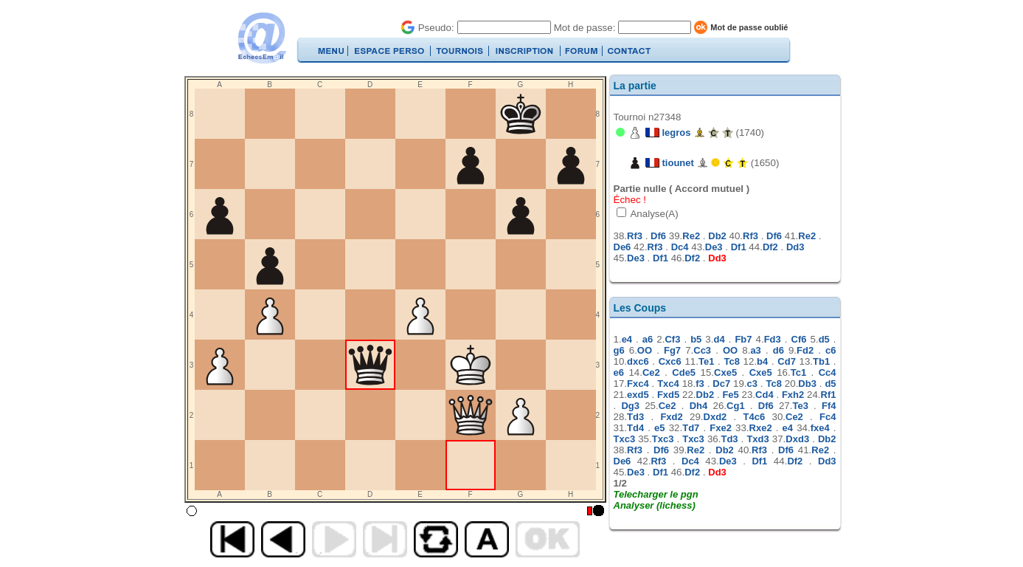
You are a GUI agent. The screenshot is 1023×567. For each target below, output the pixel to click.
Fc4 (827, 416)
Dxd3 (797, 438)
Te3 (800, 405)
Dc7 (721, 383)
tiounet (678, 162)
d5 (824, 339)
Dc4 (680, 246)
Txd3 (757, 438)
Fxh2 (793, 394)
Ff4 (829, 405)
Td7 (690, 427)
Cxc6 (670, 361)
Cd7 (786, 361)
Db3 (807, 383)
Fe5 (730, 394)
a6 (647, 339)
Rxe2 (760, 427)
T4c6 (754, 416)
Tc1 (798, 372)
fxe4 (820, 427)
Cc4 (827, 372)
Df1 (738, 246)
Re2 (691, 235)
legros (676, 132)
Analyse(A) (653, 213)
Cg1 (735, 405)
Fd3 (772, 339)
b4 (762, 361)
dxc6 (638, 361)
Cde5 (684, 372)
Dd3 (795, 246)
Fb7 (743, 339)
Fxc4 (638, 383)
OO (644, 350)
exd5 (638, 394)
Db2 (717, 235)
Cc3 (702, 350)
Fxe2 (721, 427)
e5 (659, 427)
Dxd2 (715, 416)
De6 (622, 246)
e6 (619, 372)
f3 (700, 383)
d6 (778, 350)
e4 (627, 339)
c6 (830, 350)
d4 (718, 339)
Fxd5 (668, 394)
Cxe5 (725, 372)
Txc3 (625, 438)
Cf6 (799, 339)
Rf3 (634, 235)
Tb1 (821, 361)
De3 (714, 246)
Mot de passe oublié (749, 27)
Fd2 (805, 350)
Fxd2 (671, 416)
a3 (755, 350)
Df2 (770, 246)
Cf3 (672, 339)
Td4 (635, 427)
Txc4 (668, 383)
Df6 (658, 235)
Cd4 (764, 394)
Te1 (706, 361)
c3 (752, 383)
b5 (695, 339)
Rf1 (828, 394)
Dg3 (630, 405)
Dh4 (699, 405)
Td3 (635, 416)
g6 (619, 350)
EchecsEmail (261, 38)
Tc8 (731, 361)
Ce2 (651, 372)
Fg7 (672, 350)
